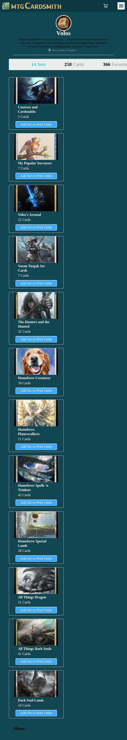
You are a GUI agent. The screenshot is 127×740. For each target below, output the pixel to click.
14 (38, 64)
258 (74, 64)
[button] (121, 6)
